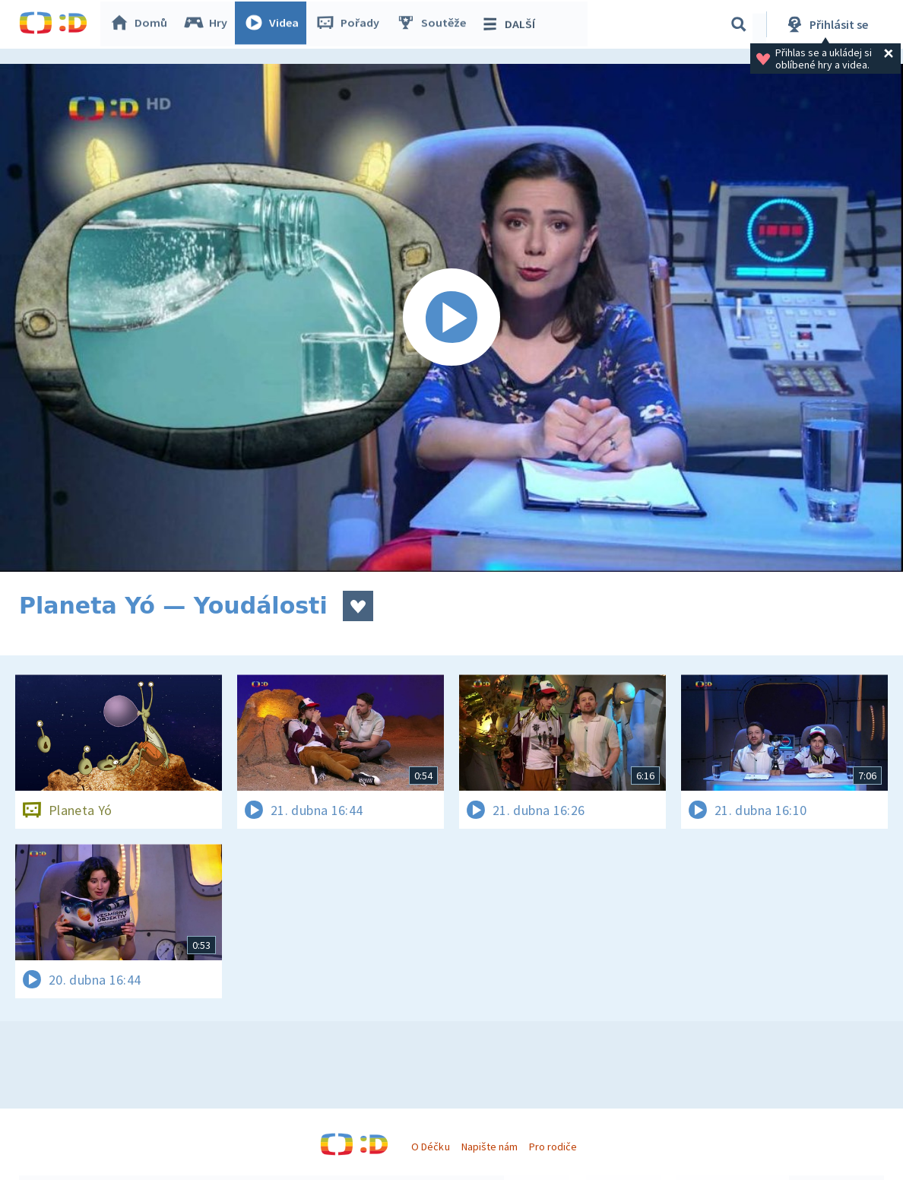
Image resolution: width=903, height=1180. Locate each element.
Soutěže (434, 24)
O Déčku (430, 1146)
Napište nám (489, 1146)
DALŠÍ (510, 24)
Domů (141, 24)
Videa (274, 24)
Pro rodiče (553, 1146)
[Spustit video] (451, 318)
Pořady (350, 24)
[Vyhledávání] (738, 24)
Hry (208, 24)
